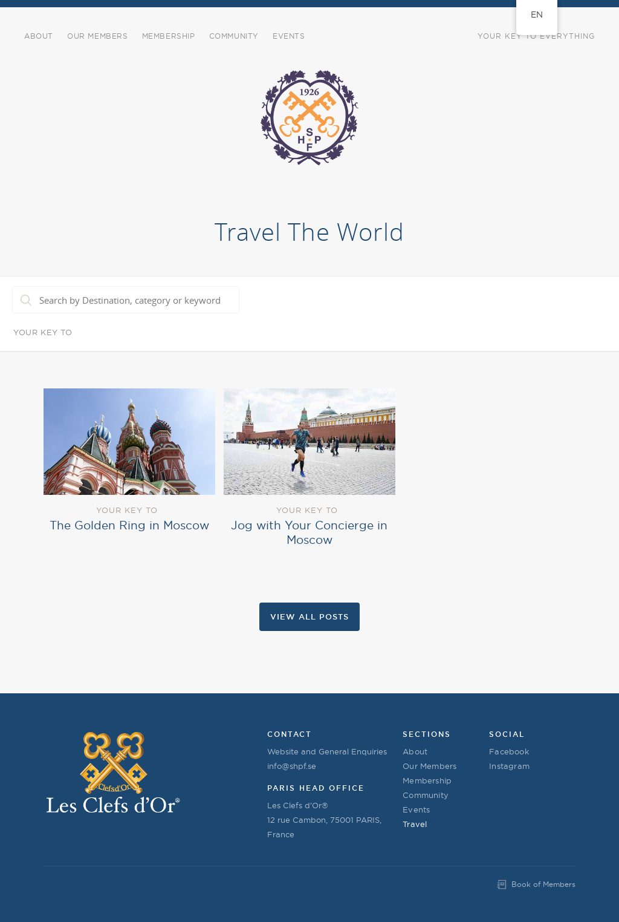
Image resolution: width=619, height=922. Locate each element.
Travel (415, 824)
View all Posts (309, 616)
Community (426, 795)
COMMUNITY (234, 36)
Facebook (509, 751)
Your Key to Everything (536, 36)
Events (416, 809)
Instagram (509, 766)
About (38, 36)
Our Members (97, 36)
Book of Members (543, 884)
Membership (168, 36)
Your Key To (43, 332)
